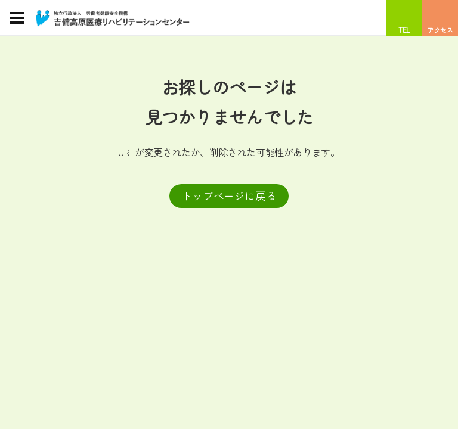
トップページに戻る (229, 195)
